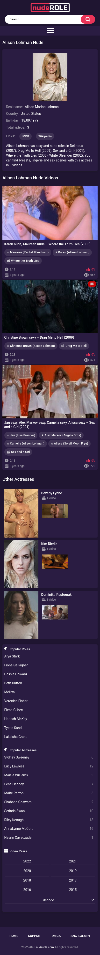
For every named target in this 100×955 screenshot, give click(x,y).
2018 (27, 880)
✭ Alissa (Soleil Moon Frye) (69, 443)
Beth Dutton (13, 683)
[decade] (50, 900)
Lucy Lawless (48, 766)
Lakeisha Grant (15, 737)
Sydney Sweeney (48, 757)
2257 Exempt (81, 936)
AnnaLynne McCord (48, 829)
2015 (73, 890)
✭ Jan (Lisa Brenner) (21, 435)
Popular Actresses (22, 750)
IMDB (25, 136)
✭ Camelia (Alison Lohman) (25, 443)
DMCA (56, 936)
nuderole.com (45, 947)
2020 (27, 871)
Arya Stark (12, 656)
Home (13, 936)
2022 (27, 861)
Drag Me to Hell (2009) (34, 151)
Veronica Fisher (16, 701)
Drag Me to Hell (76, 346)
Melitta (9, 692)
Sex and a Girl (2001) (68, 151)
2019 (73, 871)
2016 (27, 890)
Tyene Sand (13, 728)
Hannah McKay (15, 719)
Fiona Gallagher (16, 665)
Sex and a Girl (20, 452)
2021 (73, 861)
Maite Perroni (48, 793)
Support (35, 936)
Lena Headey (48, 784)
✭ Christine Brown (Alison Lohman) (31, 346)
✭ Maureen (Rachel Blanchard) (28, 252)
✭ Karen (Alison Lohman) (72, 252)
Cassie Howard (15, 674)
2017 (73, 880)
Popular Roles (19, 649)
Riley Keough (48, 820)
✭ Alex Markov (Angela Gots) (61, 435)
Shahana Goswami (48, 802)
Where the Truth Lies (25, 260)
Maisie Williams (48, 775)
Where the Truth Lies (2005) (27, 155)
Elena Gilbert (13, 710)
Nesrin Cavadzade (48, 838)
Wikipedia (45, 136)
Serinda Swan (48, 811)
